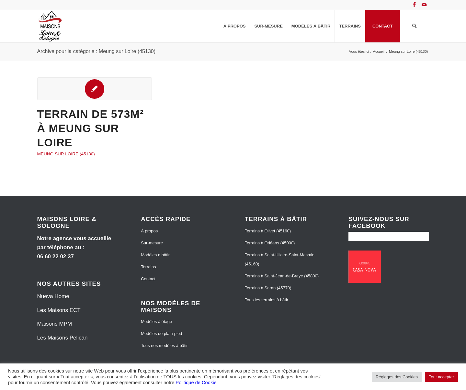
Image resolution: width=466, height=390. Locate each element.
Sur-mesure (152, 242)
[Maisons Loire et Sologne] (50, 26)
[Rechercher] (414, 26)
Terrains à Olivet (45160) (268, 230)
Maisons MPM (54, 324)
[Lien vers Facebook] (414, 5)
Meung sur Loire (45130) (66, 153)
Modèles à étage (156, 321)
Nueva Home (53, 296)
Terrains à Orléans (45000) (270, 242)
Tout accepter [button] (441, 376)
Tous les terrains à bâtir (266, 299)
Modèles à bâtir (155, 254)
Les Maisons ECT (59, 310)
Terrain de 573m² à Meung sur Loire (90, 128)
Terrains (148, 266)
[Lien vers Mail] (424, 5)
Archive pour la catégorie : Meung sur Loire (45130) (96, 51)
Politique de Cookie (196, 382)
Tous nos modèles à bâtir (164, 345)
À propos (149, 230)
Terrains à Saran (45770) (268, 287)
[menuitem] (234, 26)
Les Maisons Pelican (62, 338)
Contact (148, 278)
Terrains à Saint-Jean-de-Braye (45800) (282, 275)
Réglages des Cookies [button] (397, 376)
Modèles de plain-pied (161, 333)
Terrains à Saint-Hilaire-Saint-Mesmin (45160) (279, 259)
